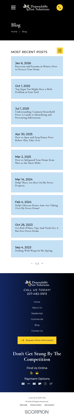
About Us (37, 308)
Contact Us (37, 331)
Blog (37, 325)
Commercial (37, 319)
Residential (37, 313)
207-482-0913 (37, 293)
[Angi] (42, 373)
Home (37, 302)
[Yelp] (31, 373)
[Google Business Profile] (37, 373)
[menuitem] (23, 405)
